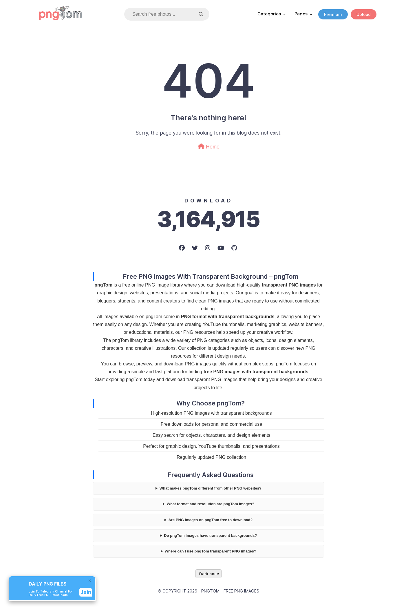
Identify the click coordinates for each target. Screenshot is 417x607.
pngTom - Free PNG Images (230, 590)
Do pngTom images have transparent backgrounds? (210, 535)
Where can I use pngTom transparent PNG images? (210, 551)
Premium (333, 14)
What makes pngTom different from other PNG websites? (210, 488)
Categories (269, 14)
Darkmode (209, 574)
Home (209, 147)
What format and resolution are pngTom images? (210, 504)
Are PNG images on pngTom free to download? (210, 520)
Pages (301, 14)
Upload (363, 14)
